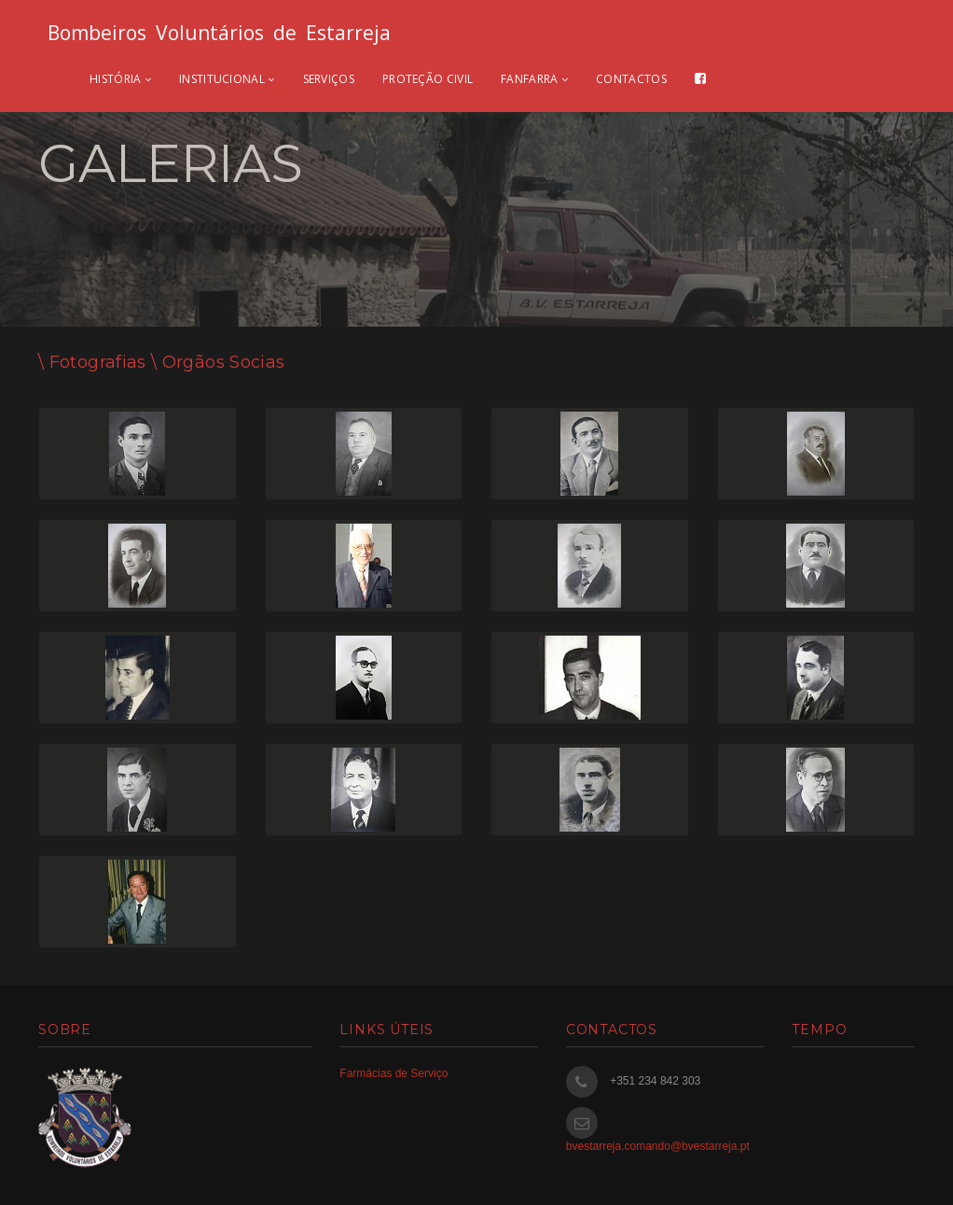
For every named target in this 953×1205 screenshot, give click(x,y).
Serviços (328, 79)
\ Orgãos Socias (215, 362)
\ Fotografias (92, 362)
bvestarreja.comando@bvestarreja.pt (658, 1146)
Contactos (631, 79)
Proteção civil (427, 79)
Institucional (227, 79)
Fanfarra (534, 79)
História (120, 79)
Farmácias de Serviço (393, 1073)
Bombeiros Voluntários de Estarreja (219, 33)
